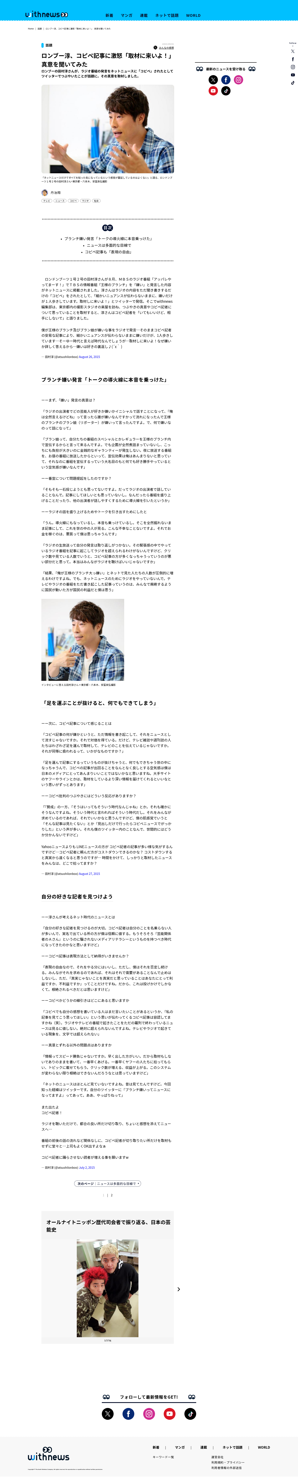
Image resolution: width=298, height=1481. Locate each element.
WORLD (193, 15)
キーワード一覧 (163, 1457)
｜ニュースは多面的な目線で (107, 1183)
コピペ (73, 200)
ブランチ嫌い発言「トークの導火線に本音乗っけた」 (109, 238)
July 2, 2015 (87, 1167)
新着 (109, 15)
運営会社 (217, 1457)
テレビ (46, 200)
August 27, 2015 (89, 874)
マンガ (127, 15)
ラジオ (85, 200)
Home (31, 28)
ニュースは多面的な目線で (109, 245)
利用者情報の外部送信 (226, 1468)
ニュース (60, 200)
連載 (144, 15)
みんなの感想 (164, 48)
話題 (40, 28)
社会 (96, 200)
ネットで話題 (167, 15)
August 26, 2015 (89, 357)
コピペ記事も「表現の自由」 (109, 251)
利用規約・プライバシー (228, 1462)
